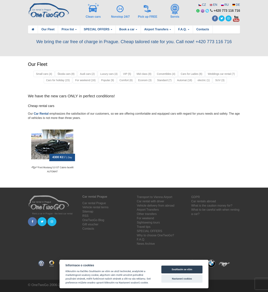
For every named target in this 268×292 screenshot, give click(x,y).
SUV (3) (219, 80)
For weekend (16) (85, 80)
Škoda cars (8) (66, 73)
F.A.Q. (141, 239)
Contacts (202, 29)
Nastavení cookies (182, 278)
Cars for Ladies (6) (191, 73)
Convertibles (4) (166, 73)
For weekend (145, 218)
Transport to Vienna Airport (154, 197)
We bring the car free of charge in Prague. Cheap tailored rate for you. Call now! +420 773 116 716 (134, 41)
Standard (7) (164, 80)
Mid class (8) (144, 73)
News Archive (146, 243)
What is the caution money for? (211, 205)
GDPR (195, 197)
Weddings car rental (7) (221, 73)
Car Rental (41, 113)
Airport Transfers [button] (157, 29)
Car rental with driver (150, 201)
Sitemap (87, 211)
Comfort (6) (126, 80)
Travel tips (143, 226)
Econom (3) (144, 80)
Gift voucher (90, 224)
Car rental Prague (94, 203)
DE (238, 4)
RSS (85, 215)
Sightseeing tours (148, 222)
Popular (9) (107, 80)
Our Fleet (48, 29)
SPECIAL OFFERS (149, 231)
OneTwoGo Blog (93, 220)
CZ (204, 4)
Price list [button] (69, 29)
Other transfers (147, 214)
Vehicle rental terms (95, 207)
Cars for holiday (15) (58, 80)
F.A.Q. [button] (183, 29)
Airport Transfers (148, 209)
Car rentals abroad (203, 201)
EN (215, 4)
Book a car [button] (128, 29)
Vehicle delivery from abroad (155, 205)
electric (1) (204, 80)
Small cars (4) (44, 73)
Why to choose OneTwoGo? (155, 235)
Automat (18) (184, 80)
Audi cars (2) (87, 73)
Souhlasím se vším (182, 269)
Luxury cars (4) (108, 73)
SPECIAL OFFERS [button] (98, 29)
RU (226, 4)
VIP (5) (127, 73)
